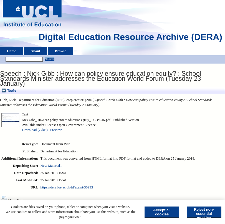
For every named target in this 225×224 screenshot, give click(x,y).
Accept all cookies (162, 212)
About (35, 51)
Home (11, 51)
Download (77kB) (35, 130)
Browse (60, 51)
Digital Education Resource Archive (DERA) (130, 38)
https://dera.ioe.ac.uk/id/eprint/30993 (67, 187)
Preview (56, 130)
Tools (9, 91)
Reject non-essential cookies (204, 212)
